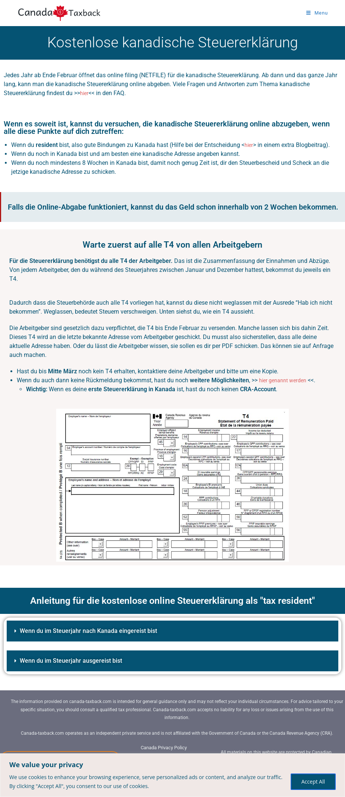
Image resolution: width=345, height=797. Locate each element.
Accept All (313, 781)
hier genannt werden (285, 380)
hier (85, 93)
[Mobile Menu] (317, 13)
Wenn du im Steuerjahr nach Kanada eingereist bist (96, 630)
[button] (172, 631)
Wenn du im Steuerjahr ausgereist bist (77, 660)
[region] (172, 775)
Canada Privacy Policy (164, 747)
